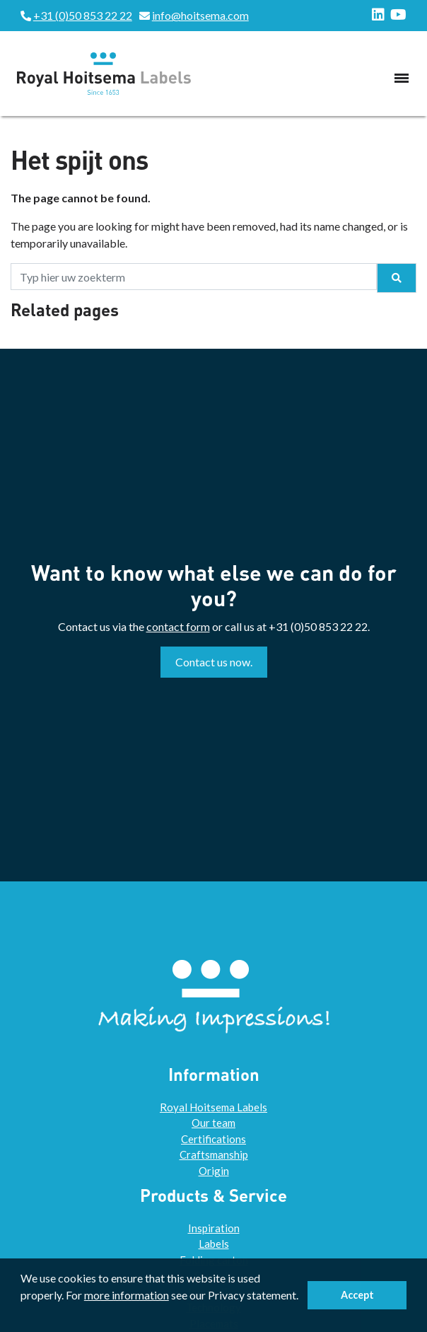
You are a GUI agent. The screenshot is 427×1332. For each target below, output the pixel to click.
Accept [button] (357, 1295)
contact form (178, 626)
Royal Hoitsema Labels (213, 1107)
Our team (213, 1122)
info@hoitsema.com (200, 15)
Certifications (213, 1139)
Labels (214, 1243)
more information (126, 1295)
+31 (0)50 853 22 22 (82, 15)
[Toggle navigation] (401, 78)
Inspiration (214, 1228)
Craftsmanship (214, 1154)
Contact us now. (213, 661)
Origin (214, 1170)
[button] (23, 1314)
